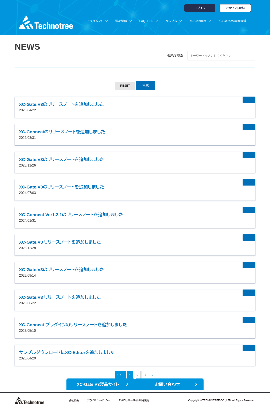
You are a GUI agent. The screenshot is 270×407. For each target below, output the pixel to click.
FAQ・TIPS (148, 21)
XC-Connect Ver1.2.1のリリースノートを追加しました (81, 215)
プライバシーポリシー (98, 399)
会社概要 (74, 399)
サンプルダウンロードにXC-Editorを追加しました (76, 353)
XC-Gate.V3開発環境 (232, 21)
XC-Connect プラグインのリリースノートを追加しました (83, 325)
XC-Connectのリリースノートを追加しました (71, 132)
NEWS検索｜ (169, 56)
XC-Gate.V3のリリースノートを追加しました (70, 105)
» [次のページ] (152, 376)
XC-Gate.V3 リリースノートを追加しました (68, 242)
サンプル (174, 21)
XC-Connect (200, 21)
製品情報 (123, 21)
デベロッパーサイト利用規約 (133, 399)
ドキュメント (97, 21)
